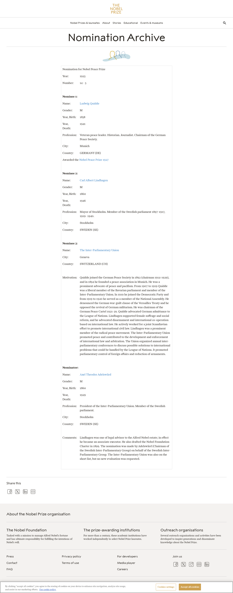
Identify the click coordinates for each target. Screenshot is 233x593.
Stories (117, 22)
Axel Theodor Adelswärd (95, 374)
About (106, 22)
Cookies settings (166, 587)
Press (10, 556)
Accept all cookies (190, 587)
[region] (116, 587)
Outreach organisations (182, 530)
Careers (122, 569)
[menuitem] (85, 22)
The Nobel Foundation (26, 530)
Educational (131, 22)
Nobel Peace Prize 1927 (94, 159)
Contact (11, 563)
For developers (127, 556)
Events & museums (151, 22)
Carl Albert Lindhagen (94, 180)
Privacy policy (71, 556)
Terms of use (70, 563)
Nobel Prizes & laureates (85, 22)
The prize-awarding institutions (111, 530)
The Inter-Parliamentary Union (99, 250)
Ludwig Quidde (89, 103)
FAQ (9, 569)
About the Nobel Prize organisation (38, 514)
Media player (126, 563)
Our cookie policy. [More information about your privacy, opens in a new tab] (47, 589)
